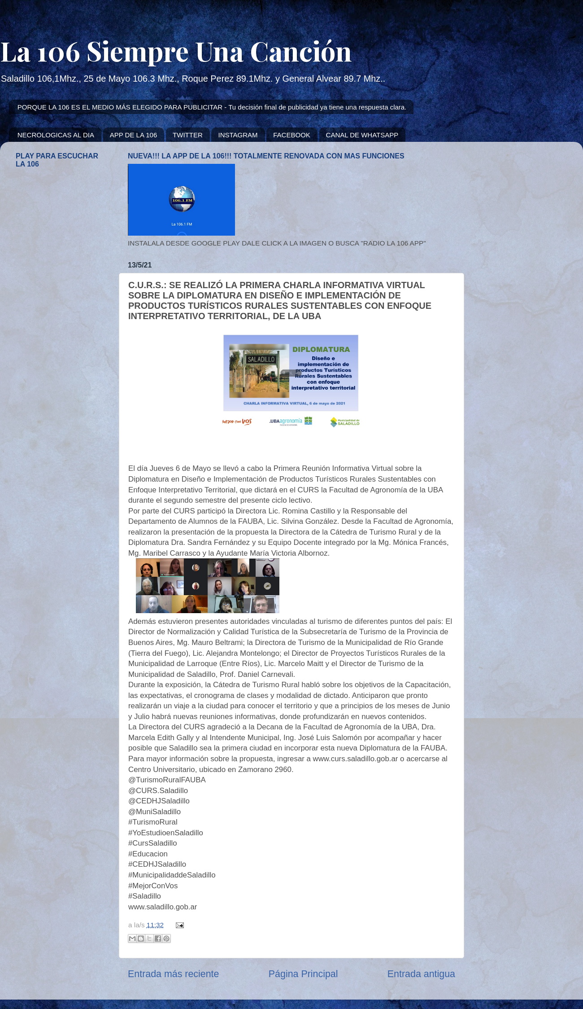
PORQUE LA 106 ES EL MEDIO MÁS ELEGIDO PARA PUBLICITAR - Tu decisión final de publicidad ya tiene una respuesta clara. (212, 107)
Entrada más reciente (173, 974)
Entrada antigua (421, 974)
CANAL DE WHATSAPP (362, 135)
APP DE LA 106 (133, 135)
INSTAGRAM (237, 135)
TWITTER (188, 135)
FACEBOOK (291, 135)
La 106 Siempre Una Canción (176, 50)
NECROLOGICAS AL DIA (55, 135)
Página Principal (303, 974)
